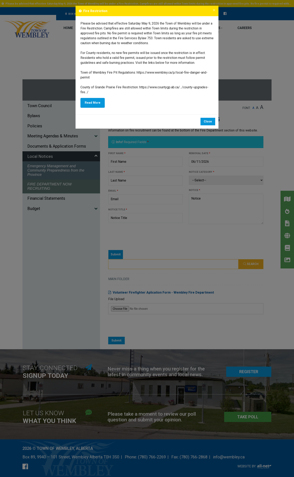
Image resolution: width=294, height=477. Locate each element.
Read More (92, 102)
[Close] (214, 10)
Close (208, 121)
